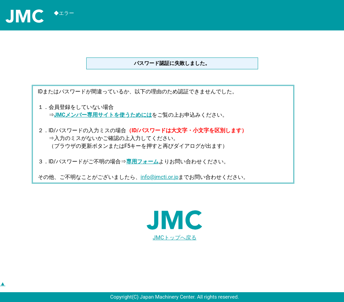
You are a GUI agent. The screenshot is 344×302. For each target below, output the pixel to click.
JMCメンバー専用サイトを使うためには (103, 115)
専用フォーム (142, 161)
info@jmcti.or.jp (160, 177)
